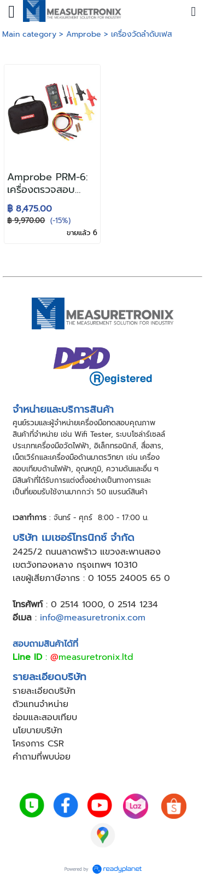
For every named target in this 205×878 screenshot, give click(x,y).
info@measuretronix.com (92, 617)
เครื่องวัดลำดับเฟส (141, 34)
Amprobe (83, 34)
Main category (29, 34)
